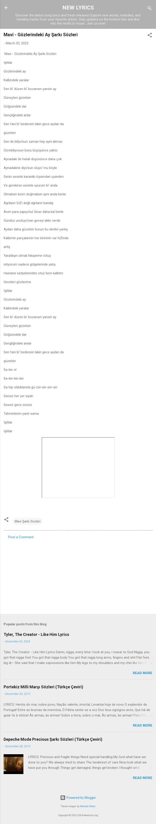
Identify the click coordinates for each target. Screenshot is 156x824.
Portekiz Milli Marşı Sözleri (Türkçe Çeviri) (43, 686)
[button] (149, 35)
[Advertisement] (78, 575)
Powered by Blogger (78, 798)
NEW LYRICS (78, 8)
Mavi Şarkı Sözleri (28, 521)
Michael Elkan (87, 806)
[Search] (149, 9)
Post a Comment (21, 537)
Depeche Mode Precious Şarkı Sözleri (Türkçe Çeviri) (53, 739)
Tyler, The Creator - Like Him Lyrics (36, 634)
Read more (142, 673)
